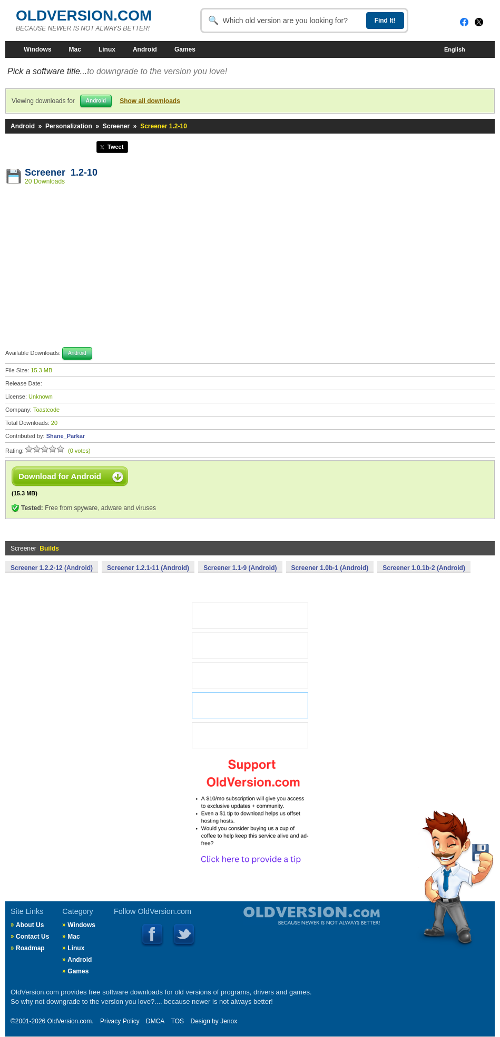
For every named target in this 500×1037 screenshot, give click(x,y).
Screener (116, 126)
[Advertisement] (250, 267)
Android (145, 49)
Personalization (68, 126)
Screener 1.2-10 (61, 172)
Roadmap (30, 948)
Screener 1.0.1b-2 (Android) (424, 568)
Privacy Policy (120, 1021)
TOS (177, 1021)
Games (184, 49)
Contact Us (32, 936)
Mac (75, 49)
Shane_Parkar (65, 436)
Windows (38, 49)
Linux (107, 49)
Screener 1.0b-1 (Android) (330, 568)
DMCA (155, 1021)
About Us (30, 925)
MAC (250, 645)
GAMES (250, 735)
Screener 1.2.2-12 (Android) (52, 568)
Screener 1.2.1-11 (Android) (148, 568)
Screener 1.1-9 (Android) (240, 568)
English (460, 49)
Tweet (115, 147)
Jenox (228, 1021)
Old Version (284, 924)
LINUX (250, 675)
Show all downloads (150, 101)
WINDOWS (250, 615)
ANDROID (250, 705)
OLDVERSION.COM (84, 15)
